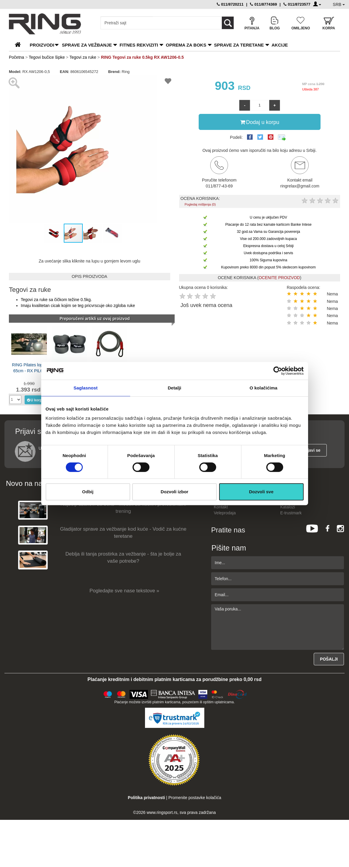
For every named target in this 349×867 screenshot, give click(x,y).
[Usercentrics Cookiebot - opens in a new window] (278, 370)
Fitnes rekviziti (138, 44)
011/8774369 (263, 4)
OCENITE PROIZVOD (279, 277)
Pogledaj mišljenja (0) (200, 204)
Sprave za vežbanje (87, 44)
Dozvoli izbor (174, 491)
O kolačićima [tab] (264, 387)
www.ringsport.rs (161, 812)
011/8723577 (296, 4)
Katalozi (287, 507)
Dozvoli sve (261, 491)
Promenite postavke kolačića (194, 797)
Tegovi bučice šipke (47, 57)
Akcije (280, 44)
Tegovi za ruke (82, 57)
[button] (152, 80)
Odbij (87, 491)
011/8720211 (230, 4)
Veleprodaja (225, 512)
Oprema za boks (186, 44)
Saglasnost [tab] (86, 387)
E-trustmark (291, 512)
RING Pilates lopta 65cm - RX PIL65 (29, 367)
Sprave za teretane (239, 44)
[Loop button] (228, 23)
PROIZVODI (42, 44)
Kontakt (221, 507)
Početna (16, 57)
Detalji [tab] (174, 387)
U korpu (35, 399)
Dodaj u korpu (259, 122)
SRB (339, 4)
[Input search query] (127, 23)
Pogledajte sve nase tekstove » (124, 591)
